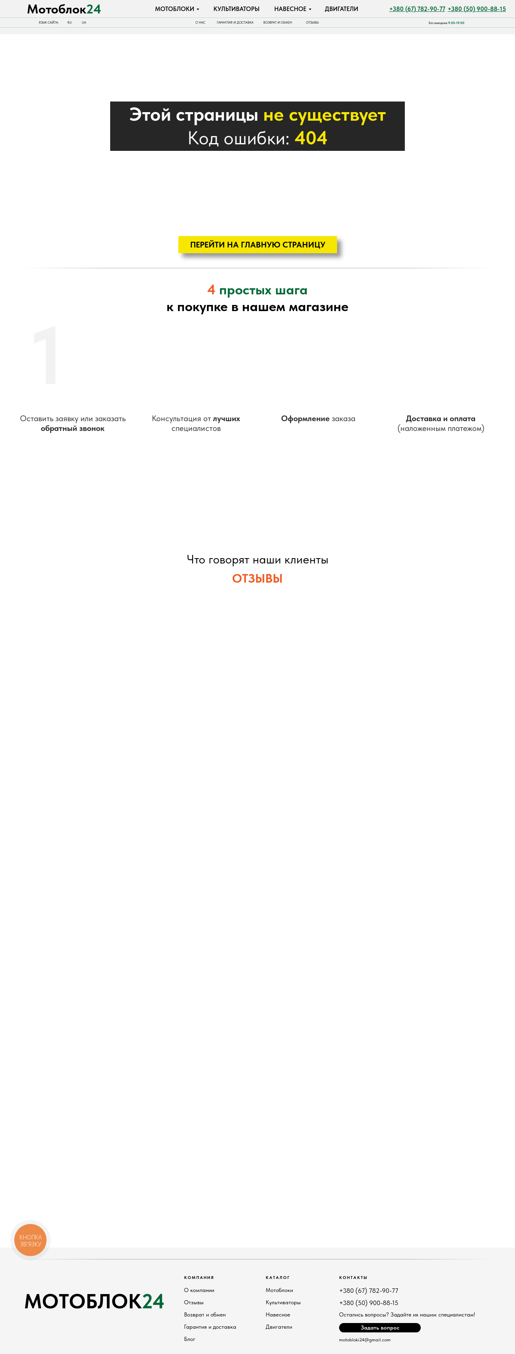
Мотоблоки (279, 1290)
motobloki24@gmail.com (365, 1340)
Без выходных (446, 23)
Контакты (353, 1277)
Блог (189, 1339)
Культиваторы (283, 1302)
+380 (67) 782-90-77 (368, 1290)
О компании (199, 1290)
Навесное (278, 1314)
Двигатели (279, 1326)
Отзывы (194, 1302)
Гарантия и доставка (210, 1326)
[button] (380, 1327)
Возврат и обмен (205, 1314)
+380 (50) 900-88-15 (368, 1303)
